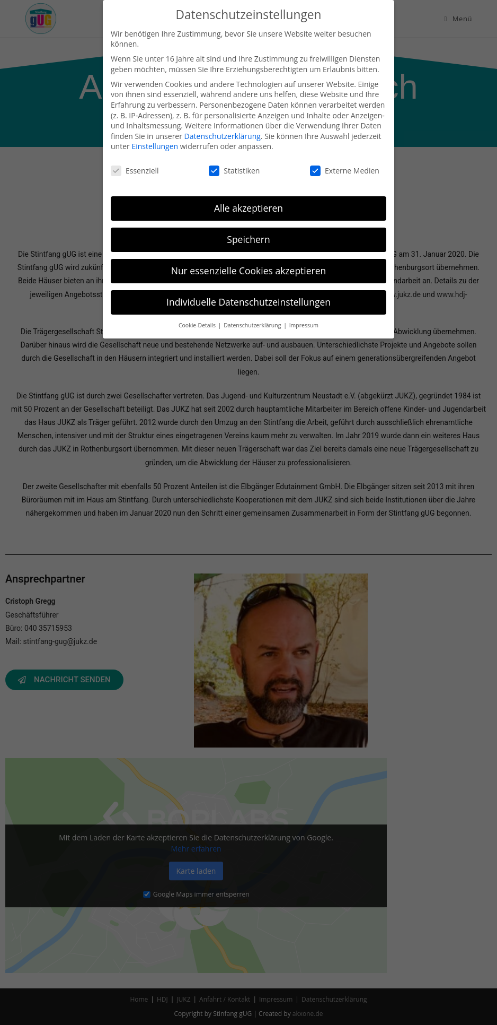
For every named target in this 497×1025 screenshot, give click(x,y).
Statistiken (234, 171)
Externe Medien (344, 171)
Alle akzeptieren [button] (248, 208)
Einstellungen (154, 146)
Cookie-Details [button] (198, 325)
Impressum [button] (303, 325)
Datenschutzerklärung (222, 136)
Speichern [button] (248, 239)
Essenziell (135, 171)
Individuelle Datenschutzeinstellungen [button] (248, 302)
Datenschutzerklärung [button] (253, 325)
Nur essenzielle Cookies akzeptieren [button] (248, 270)
